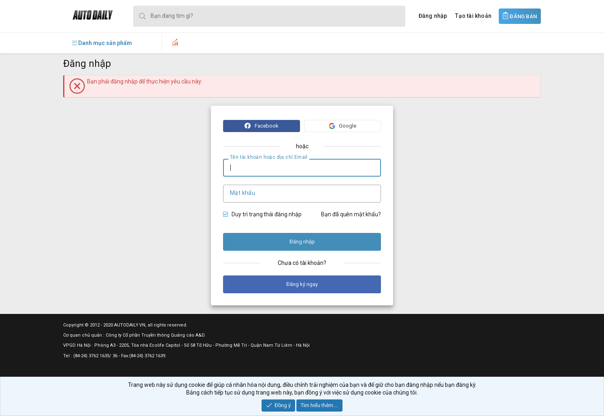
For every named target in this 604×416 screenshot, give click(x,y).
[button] (102, 43)
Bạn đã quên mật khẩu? (351, 214)
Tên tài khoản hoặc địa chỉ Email (269, 157)
